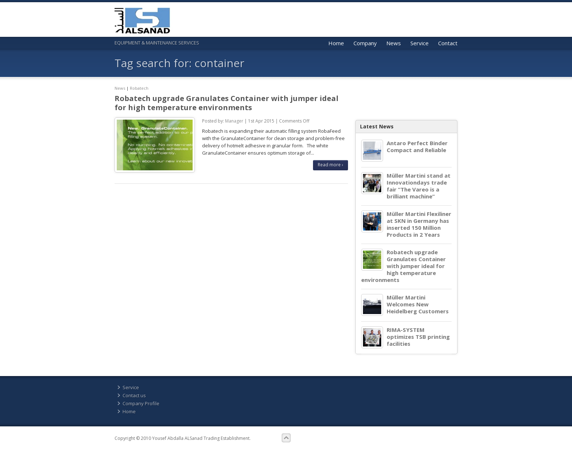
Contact (447, 43)
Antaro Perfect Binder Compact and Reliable (417, 147)
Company (365, 43)
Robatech (139, 88)
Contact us (134, 395)
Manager (234, 121)
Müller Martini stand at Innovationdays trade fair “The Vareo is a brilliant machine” (419, 186)
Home (336, 43)
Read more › (330, 165)
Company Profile (141, 403)
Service (419, 43)
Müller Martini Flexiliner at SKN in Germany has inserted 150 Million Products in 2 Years (419, 224)
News (393, 43)
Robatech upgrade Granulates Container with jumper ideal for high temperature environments (227, 102)
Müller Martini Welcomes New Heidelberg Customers (418, 304)
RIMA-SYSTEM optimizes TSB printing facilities (418, 336)
